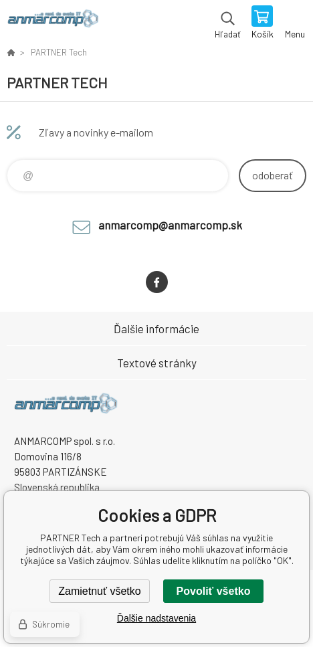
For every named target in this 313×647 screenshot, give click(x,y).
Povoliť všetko (214, 591)
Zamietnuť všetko (99, 591)
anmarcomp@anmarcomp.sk (170, 225)
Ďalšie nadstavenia (156, 618)
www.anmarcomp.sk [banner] (52, 23)
